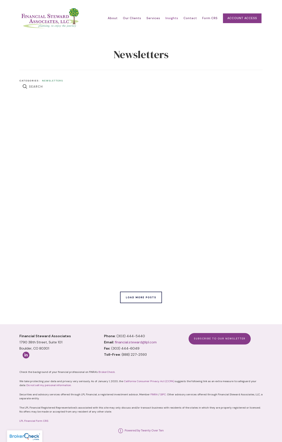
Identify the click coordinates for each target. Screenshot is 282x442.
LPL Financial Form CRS (33, 421)
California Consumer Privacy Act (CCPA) (149, 381)
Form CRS (210, 18)
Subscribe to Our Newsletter (219, 338)
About (113, 18)
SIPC (163, 394)
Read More (28, 114)
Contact (190, 18)
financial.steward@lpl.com (136, 342)
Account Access (242, 18)
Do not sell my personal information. (48, 385)
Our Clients (132, 18)
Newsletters (52, 80)
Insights (171, 18)
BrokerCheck (106, 372)
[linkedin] (26, 355)
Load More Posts (141, 297)
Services (153, 18)
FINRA (154, 394)
